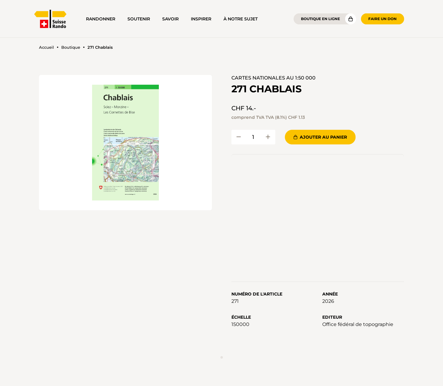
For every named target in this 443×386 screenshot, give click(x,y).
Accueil (46, 47)
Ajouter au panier (320, 137)
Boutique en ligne (320, 18)
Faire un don (382, 18)
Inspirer (201, 19)
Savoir (170, 19)
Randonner (100, 19)
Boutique (70, 47)
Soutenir (138, 19)
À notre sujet (240, 19)
